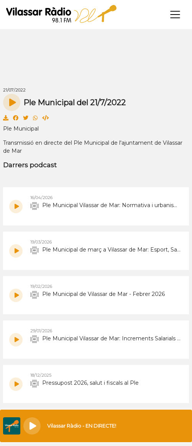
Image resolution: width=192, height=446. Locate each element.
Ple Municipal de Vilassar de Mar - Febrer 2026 (97, 294)
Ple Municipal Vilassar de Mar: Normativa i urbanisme (105, 205)
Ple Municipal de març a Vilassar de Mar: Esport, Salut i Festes (105, 250)
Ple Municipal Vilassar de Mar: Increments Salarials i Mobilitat (105, 339)
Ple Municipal (21, 128)
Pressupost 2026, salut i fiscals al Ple (84, 383)
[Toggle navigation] (175, 14)
